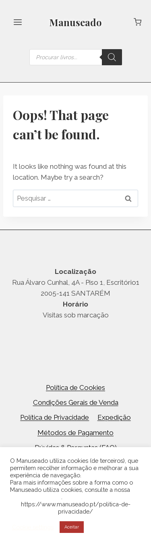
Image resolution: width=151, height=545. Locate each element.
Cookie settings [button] (33, 527)
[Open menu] (18, 22)
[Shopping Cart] (137, 22)
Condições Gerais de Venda (75, 402)
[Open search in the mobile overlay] (75, 57)
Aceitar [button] (71, 527)
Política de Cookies (75, 387)
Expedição (114, 417)
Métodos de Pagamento (75, 433)
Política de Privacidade (54, 417)
